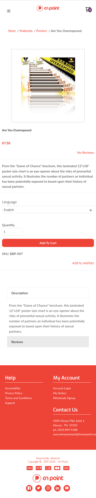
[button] (8, 11)
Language (9, 202)
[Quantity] (12, 231)
